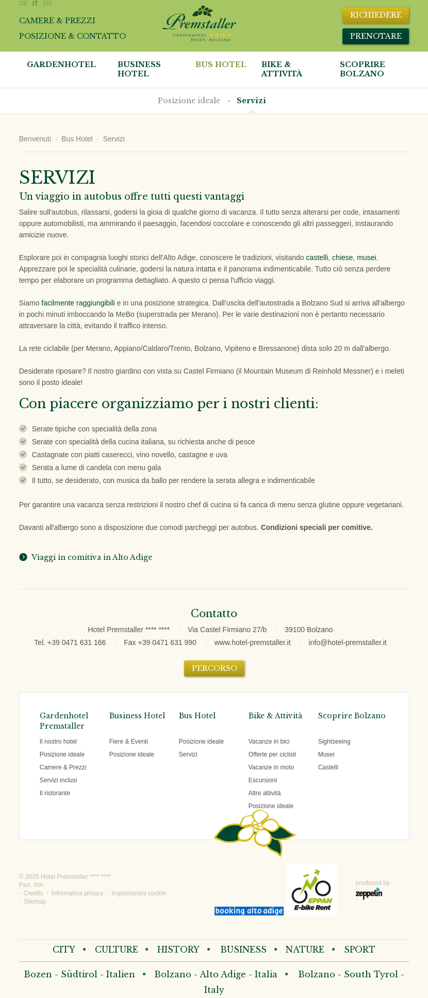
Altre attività (265, 793)
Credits (33, 893)
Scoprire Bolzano (362, 69)
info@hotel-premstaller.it (348, 642)
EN (47, 3)
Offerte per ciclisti (272, 754)
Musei (326, 754)
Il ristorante (55, 793)
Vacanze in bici (269, 741)
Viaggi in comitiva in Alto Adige (90, 557)
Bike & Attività (275, 715)
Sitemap (35, 901)
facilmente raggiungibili (77, 303)
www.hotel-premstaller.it (253, 642)
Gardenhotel (61, 64)
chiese (342, 257)
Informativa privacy (78, 893)
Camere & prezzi (57, 20)
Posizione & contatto (72, 36)
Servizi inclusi (58, 780)
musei (366, 257)
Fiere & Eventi (128, 741)
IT (35, 3)
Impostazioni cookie (138, 893)
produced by (373, 889)
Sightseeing (334, 741)
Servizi (251, 100)
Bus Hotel (220, 64)
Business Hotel (139, 69)
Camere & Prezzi (63, 767)
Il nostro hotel (58, 741)
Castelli (328, 767)
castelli (317, 257)
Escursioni (263, 780)
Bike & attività (281, 69)
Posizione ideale (189, 100)
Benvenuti (35, 139)
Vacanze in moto (271, 767)
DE (23, 3)
